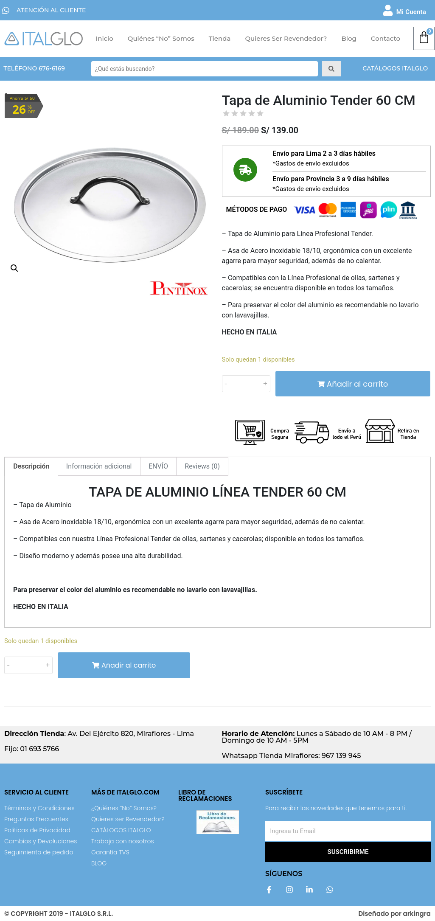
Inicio (104, 38)
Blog (348, 38)
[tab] (31, 466)
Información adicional (99, 466)
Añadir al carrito (352, 384)
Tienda (220, 38)
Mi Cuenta (411, 12)
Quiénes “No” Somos (161, 38)
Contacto (385, 38)
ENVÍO (158, 466)
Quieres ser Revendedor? (286, 38)
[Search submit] (331, 68)
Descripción (31, 466)
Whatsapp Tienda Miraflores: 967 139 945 (291, 756)
